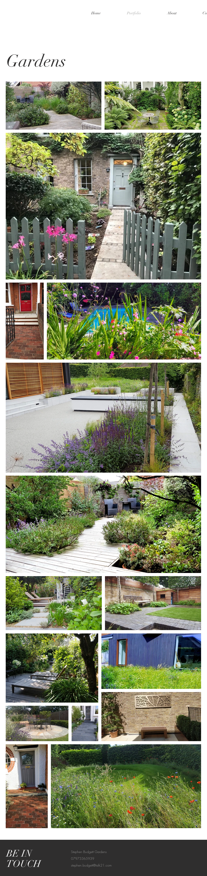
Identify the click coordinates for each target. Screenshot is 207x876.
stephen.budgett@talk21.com (91, 865)
